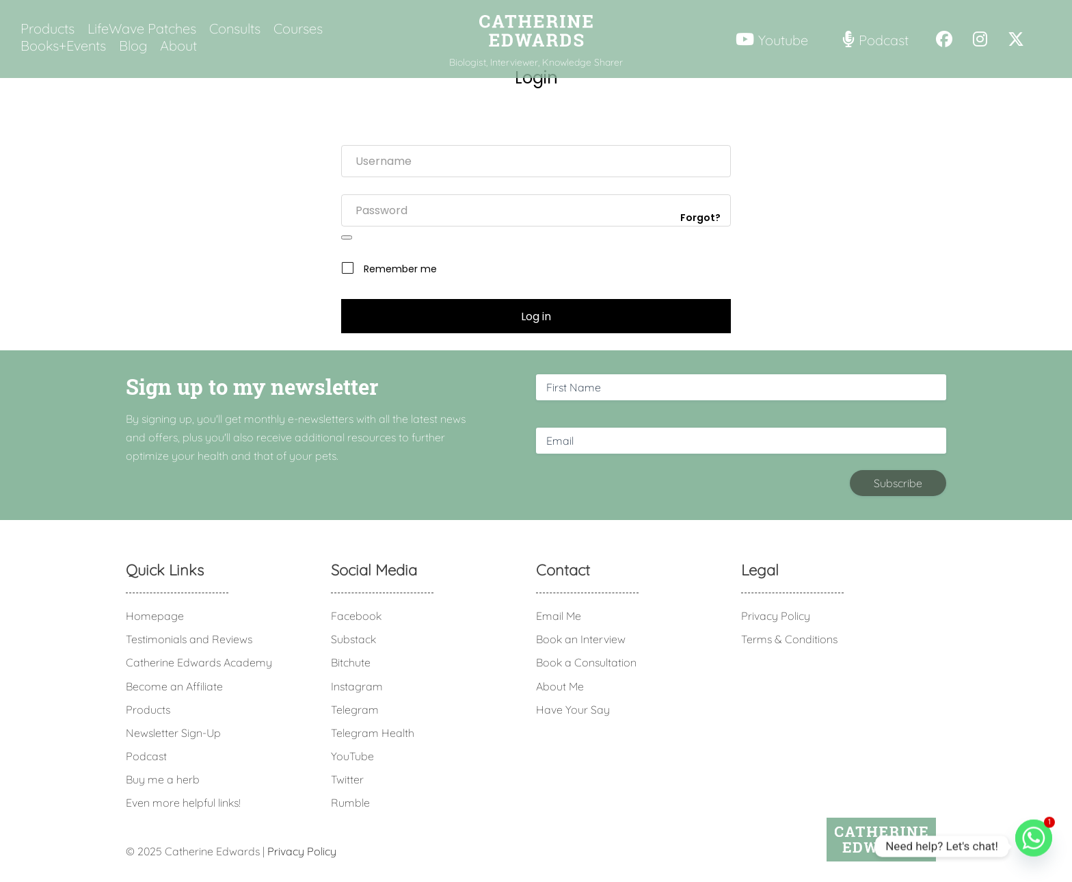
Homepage (155, 616)
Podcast (146, 756)
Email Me (558, 616)
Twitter (347, 779)
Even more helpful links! (183, 802)
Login (536, 77)
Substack (353, 639)
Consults (234, 29)
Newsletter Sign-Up (173, 733)
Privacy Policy (775, 616)
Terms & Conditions (789, 639)
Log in (536, 316)
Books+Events (63, 46)
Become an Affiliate (174, 686)
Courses (298, 29)
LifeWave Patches (142, 29)
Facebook (356, 616)
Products (48, 29)
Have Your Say (573, 709)
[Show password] (346, 237)
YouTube (352, 756)
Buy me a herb (163, 779)
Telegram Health (372, 733)
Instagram (357, 686)
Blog (133, 46)
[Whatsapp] (1033, 846)
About (178, 46)
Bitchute (351, 662)
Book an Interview (581, 639)
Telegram (355, 709)
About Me (560, 686)
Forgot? (700, 217)
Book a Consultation (586, 662)
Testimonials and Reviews (189, 639)
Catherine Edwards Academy (199, 662)
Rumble (350, 802)
